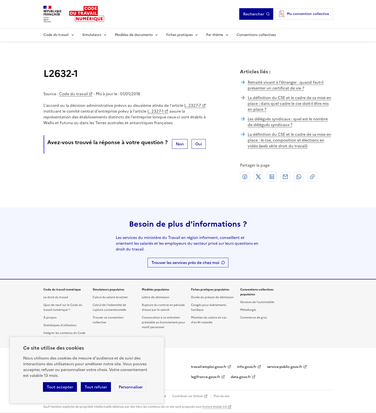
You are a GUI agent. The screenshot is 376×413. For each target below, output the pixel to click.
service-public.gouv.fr (284, 366)
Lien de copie (312, 177)
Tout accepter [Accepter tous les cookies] (60, 387)
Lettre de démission (155, 297)
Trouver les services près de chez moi (185, 262)
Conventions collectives (256, 34)
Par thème (214, 34)
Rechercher (253, 14)
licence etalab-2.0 (214, 407)
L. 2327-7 (192, 105)
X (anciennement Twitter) (258, 177)
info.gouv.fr (246, 366)
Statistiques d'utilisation (59, 325)
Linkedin (272, 177)
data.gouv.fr (241, 376)
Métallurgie (248, 310)
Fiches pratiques (179, 34)
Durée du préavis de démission (212, 297)
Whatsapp (299, 177)
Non (180, 144)
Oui (198, 144)
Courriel (285, 177)
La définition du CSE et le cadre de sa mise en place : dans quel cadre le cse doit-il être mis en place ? (289, 103)
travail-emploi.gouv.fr (208, 366)
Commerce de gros (253, 317)
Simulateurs (91, 34)
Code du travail (56, 34)
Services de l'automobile (257, 302)
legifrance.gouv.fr (205, 376)
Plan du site (221, 396)
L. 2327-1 (155, 111)
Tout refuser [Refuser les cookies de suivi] (96, 387)
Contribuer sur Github (187, 396)
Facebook (245, 177)
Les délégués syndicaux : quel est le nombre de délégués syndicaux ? (288, 122)
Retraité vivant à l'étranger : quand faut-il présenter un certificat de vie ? (285, 85)
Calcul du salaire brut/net (110, 297)
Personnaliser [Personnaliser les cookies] (131, 387)
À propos (49, 317)
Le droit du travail (55, 297)
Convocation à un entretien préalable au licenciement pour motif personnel (163, 322)
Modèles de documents (134, 34)
